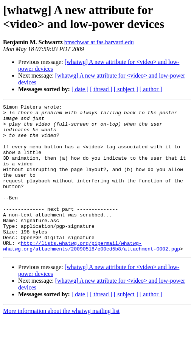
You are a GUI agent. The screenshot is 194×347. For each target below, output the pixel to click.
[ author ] (151, 89)
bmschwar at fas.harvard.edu (99, 42)
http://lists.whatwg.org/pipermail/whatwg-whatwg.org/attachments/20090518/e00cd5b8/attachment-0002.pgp (91, 275)
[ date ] (79, 89)
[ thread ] (101, 89)
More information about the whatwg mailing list (61, 340)
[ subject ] (126, 89)
